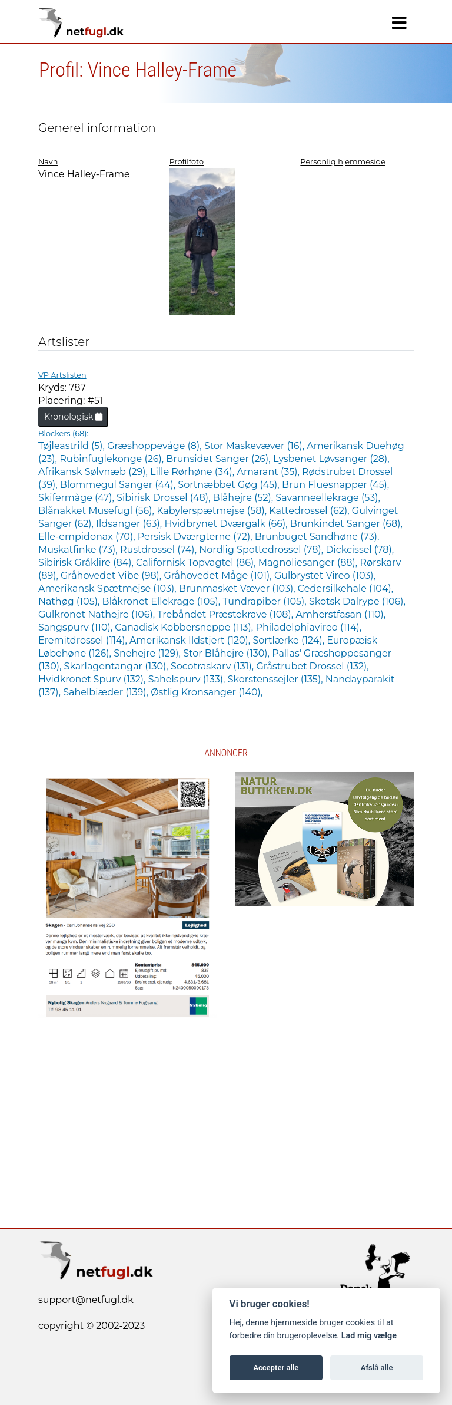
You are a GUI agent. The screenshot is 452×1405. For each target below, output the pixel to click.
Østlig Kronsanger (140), (206, 692)
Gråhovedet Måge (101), (219, 575)
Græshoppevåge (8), (155, 445)
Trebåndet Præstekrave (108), (226, 614)
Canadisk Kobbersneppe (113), (185, 627)
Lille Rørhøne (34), (193, 471)
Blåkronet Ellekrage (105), (162, 601)
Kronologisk (73, 416)
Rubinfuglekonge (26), (112, 458)
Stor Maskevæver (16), (255, 445)
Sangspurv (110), (76, 627)
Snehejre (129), (148, 653)
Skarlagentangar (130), (117, 666)
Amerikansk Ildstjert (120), (190, 640)
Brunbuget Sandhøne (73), (317, 536)
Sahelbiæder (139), (107, 692)
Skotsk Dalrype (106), (357, 601)
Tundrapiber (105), (265, 601)
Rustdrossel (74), (159, 549)
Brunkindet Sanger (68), (346, 523)
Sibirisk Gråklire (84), (87, 562)
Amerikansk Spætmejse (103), (108, 588)
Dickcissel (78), (359, 549)
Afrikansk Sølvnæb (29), (94, 471)
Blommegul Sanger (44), (119, 484)
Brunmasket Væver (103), (238, 588)
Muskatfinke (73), (79, 549)
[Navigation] (399, 23)
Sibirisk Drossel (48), (164, 497)
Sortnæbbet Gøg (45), (230, 484)
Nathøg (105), (70, 601)
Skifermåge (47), (77, 497)
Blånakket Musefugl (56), (97, 510)
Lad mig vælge (369, 1336)
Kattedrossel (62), (310, 510)
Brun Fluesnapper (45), (335, 484)
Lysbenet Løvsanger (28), (331, 458)
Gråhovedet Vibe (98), (112, 575)
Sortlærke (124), (289, 640)
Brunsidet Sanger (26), (219, 458)
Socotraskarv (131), (214, 666)
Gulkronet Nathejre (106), (97, 614)
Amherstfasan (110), (340, 614)
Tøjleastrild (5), (72, 445)
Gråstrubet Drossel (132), (312, 666)
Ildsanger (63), (130, 523)
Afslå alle (377, 1367)
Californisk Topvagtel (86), (197, 562)
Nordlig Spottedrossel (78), (262, 549)
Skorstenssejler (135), (276, 679)
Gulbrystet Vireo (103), (324, 575)
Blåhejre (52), (244, 497)
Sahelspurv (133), (188, 679)
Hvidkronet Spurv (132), (93, 679)
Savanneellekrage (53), (327, 497)
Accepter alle (275, 1367)
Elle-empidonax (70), (88, 536)
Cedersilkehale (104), (345, 588)
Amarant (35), (269, 471)
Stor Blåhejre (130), (227, 653)
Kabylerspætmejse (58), (213, 510)
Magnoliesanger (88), (309, 562)
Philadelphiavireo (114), (308, 627)
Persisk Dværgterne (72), (196, 536)
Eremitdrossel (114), (83, 640)
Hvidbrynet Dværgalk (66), (227, 523)
